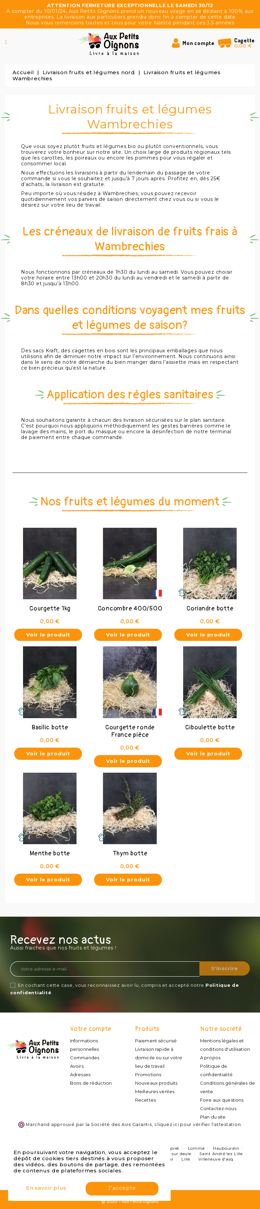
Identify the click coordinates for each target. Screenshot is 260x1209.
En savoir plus (46, 1189)
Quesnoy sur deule (171, 1153)
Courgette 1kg (49, 608)
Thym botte (130, 853)
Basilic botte (50, 727)
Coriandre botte (210, 608)
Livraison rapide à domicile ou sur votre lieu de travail (158, 1057)
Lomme (196, 1148)
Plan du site (212, 1117)
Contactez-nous (218, 1108)
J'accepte (122, 1189)
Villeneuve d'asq (215, 1159)
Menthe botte (50, 853)
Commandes (84, 1057)
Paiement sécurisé (155, 1040)
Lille (185, 1159)
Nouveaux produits (156, 1083)
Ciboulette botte (210, 727)
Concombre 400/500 (130, 608)
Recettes (145, 1100)
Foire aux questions (221, 1100)
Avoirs (76, 1066)
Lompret (169, 1148)
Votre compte (90, 1029)
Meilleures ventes (154, 1091)
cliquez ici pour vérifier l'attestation (197, 1124)
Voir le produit (48, 634)
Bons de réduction (90, 1083)
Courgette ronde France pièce (130, 731)
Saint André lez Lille (221, 1153)
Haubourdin (226, 1148)
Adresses (80, 1074)
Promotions (148, 1074)
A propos (210, 1057)
